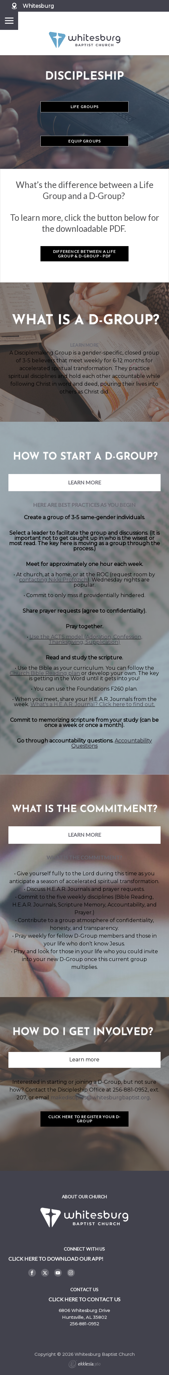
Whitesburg (38, 6)
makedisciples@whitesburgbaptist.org (100, 1097)
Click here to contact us (84, 1299)
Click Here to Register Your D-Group (84, 1119)
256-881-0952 (84, 1323)
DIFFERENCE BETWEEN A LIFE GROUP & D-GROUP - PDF (84, 253)
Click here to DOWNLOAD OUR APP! (55, 1259)
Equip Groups (84, 141)
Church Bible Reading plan (45, 673)
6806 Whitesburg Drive (84, 1310)
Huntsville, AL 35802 (84, 1317)
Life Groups (84, 106)
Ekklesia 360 (84, 1365)
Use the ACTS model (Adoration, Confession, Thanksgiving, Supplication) (85, 639)
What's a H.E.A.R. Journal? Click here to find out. (92, 704)
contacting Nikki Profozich (53, 580)
